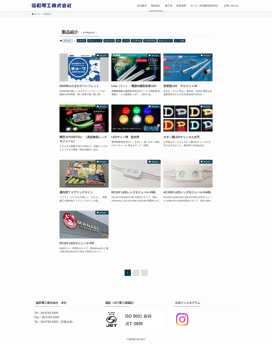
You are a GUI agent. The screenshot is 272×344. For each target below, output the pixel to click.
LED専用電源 (150, 41)
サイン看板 (179, 41)
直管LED (81, 41)
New (118, 41)
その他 (126, 41)
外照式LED (109, 41)
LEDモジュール (94, 41)
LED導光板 (136, 41)
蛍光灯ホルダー (165, 41)
